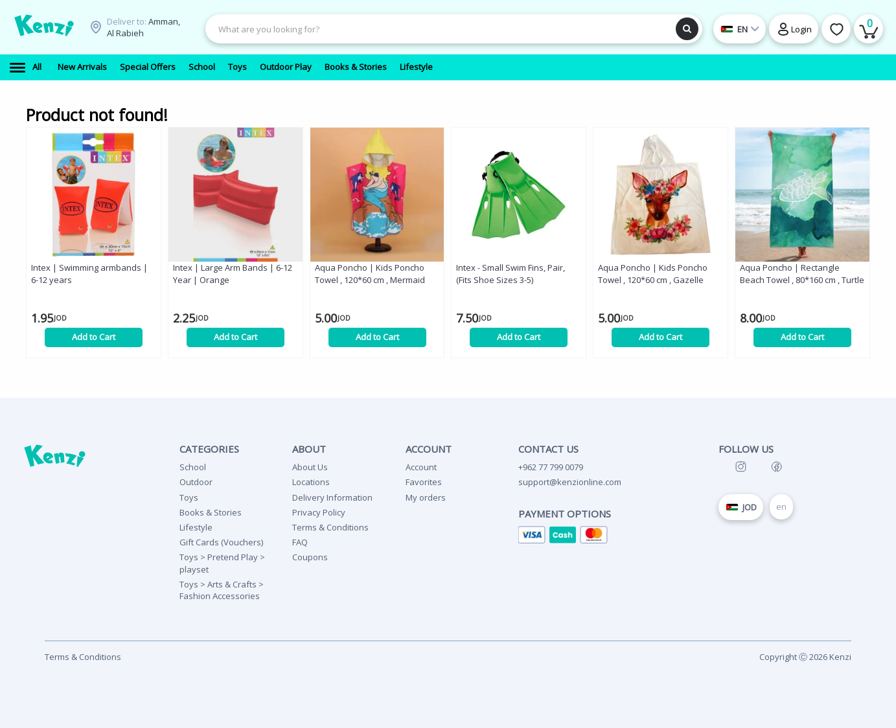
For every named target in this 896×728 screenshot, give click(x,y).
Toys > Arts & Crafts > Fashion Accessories (221, 590)
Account (421, 467)
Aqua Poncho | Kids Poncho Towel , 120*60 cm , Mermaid (370, 274)
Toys (188, 497)
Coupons (310, 557)
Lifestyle (196, 527)
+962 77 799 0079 (550, 467)
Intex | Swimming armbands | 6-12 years (89, 274)
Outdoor (196, 482)
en (781, 506)
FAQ (300, 542)
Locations (311, 482)
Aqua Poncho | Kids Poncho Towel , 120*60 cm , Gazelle (652, 274)
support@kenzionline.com (569, 482)
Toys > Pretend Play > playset (222, 562)
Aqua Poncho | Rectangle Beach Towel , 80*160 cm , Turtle (802, 274)
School (192, 467)
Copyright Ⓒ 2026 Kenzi (805, 657)
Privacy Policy (318, 512)
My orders (426, 497)
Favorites (424, 482)
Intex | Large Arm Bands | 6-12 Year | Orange (232, 274)
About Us (310, 467)
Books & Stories (210, 512)
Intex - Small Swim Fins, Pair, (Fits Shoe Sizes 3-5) (510, 274)
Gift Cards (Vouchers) (221, 542)
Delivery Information (332, 497)
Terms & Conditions (330, 527)
